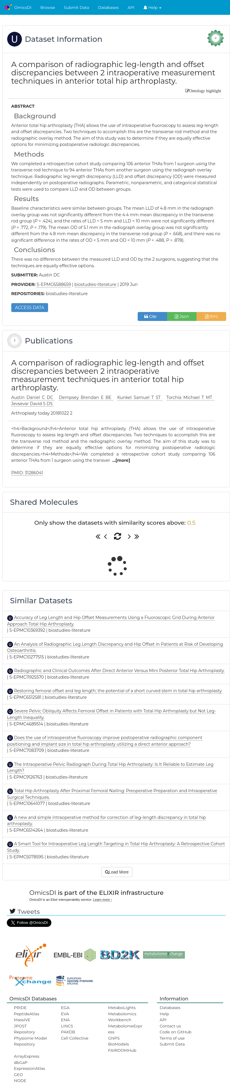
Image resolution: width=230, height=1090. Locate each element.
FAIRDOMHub (122, 1050)
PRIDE (20, 1007)
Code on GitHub (175, 1031)
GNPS (114, 1038)
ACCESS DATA (29, 307)
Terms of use (172, 1038)
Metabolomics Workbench (122, 1016)
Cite (152, 316)
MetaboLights (122, 1007)
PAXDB (68, 1031)
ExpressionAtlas (29, 1068)
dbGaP (21, 1062)
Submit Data (76, 7)
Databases (108, 7)
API (131, 7)
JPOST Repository (24, 1029)
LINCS (67, 1026)
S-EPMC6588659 (54, 284)
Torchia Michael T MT (190, 397)
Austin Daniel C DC (33, 397)
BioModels (118, 1044)
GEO (18, 1074)
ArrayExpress (26, 1056)
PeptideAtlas (26, 1013)
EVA (65, 1013)
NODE (20, 1080)
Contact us (170, 1026)
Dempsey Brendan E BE (86, 397)
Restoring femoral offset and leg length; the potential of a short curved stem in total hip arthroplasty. (117, 690)
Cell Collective (74, 1038)
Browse (47, 7)
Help (152, 7)
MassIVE (22, 1019)
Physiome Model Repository (30, 1041)
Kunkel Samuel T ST (140, 397)
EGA (65, 1007)
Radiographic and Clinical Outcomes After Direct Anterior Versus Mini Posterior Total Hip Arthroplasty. (119, 670)
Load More (117, 872)
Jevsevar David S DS (32, 403)
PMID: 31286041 (27, 472)
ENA (65, 1019)
